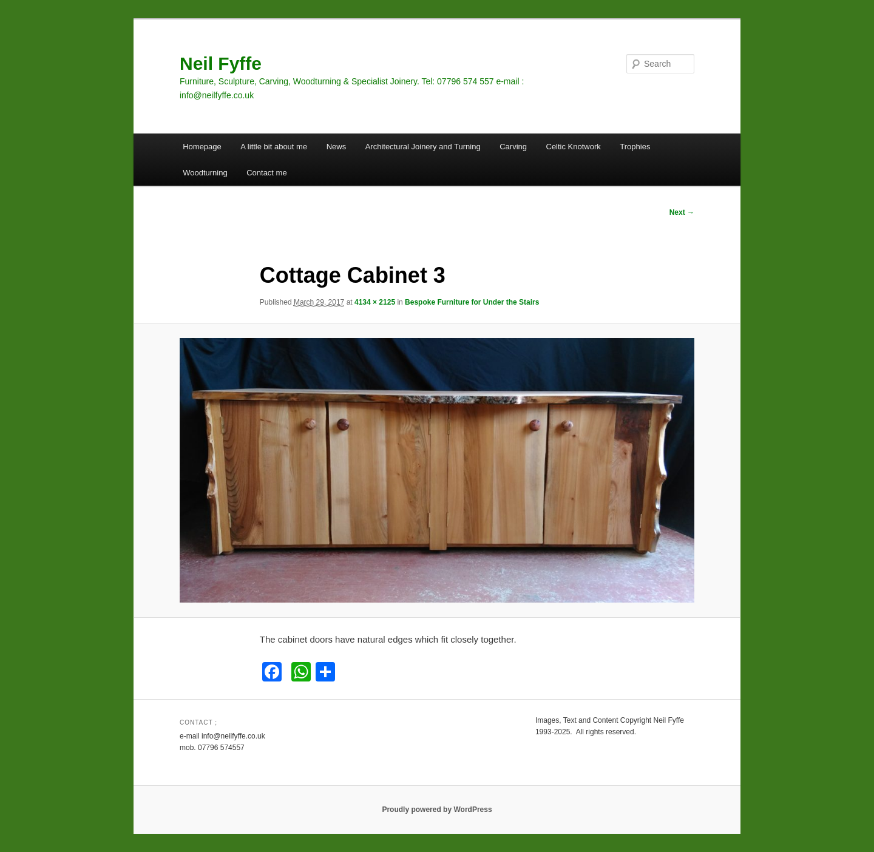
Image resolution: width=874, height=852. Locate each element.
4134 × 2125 (374, 302)
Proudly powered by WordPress (437, 809)
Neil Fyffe (221, 63)
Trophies (635, 146)
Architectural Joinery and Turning (423, 146)
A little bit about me (273, 146)
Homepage (202, 146)
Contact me (266, 172)
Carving (513, 146)
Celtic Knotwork (573, 146)
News (337, 146)
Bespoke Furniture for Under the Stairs (472, 302)
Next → (681, 212)
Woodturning (205, 172)
